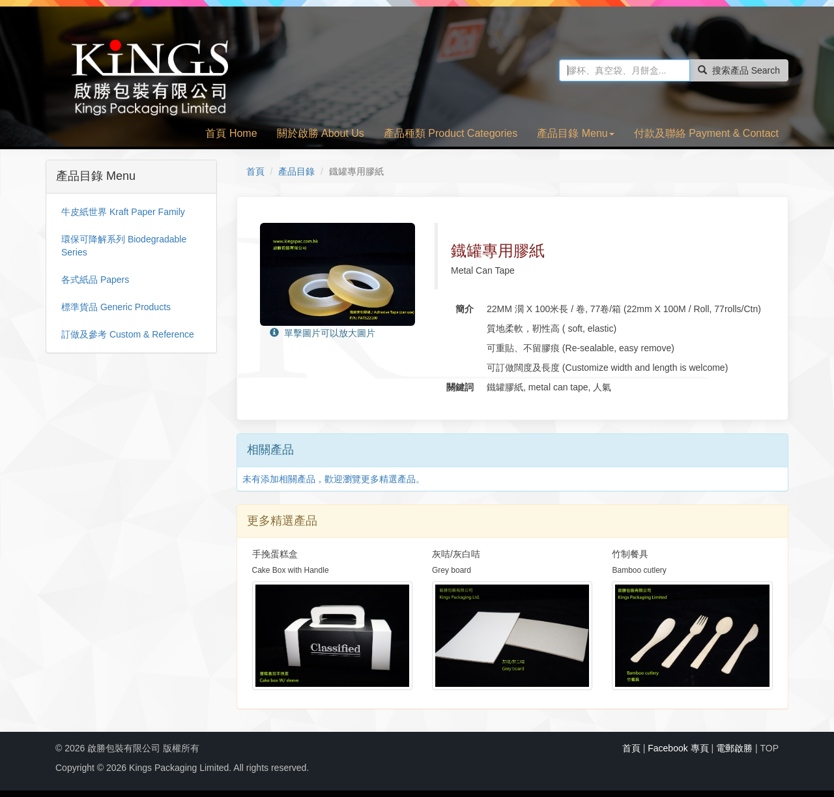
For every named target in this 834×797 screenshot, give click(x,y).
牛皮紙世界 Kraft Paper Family (123, 212)
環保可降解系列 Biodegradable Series (123, 245)
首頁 (255, 171)
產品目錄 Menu (575, 133)
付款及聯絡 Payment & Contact (706, 133)
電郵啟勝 (734, 748)
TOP (769, 748)
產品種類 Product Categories (450, 133)
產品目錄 (296, 171)
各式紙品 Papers (95, 279)
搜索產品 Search (739, 70)
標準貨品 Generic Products (116, 307)
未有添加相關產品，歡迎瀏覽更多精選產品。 (333, 479)
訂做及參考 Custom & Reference (127, 334)
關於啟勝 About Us (320, 133)
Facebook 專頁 (678, 748)
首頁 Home (231, 133)
